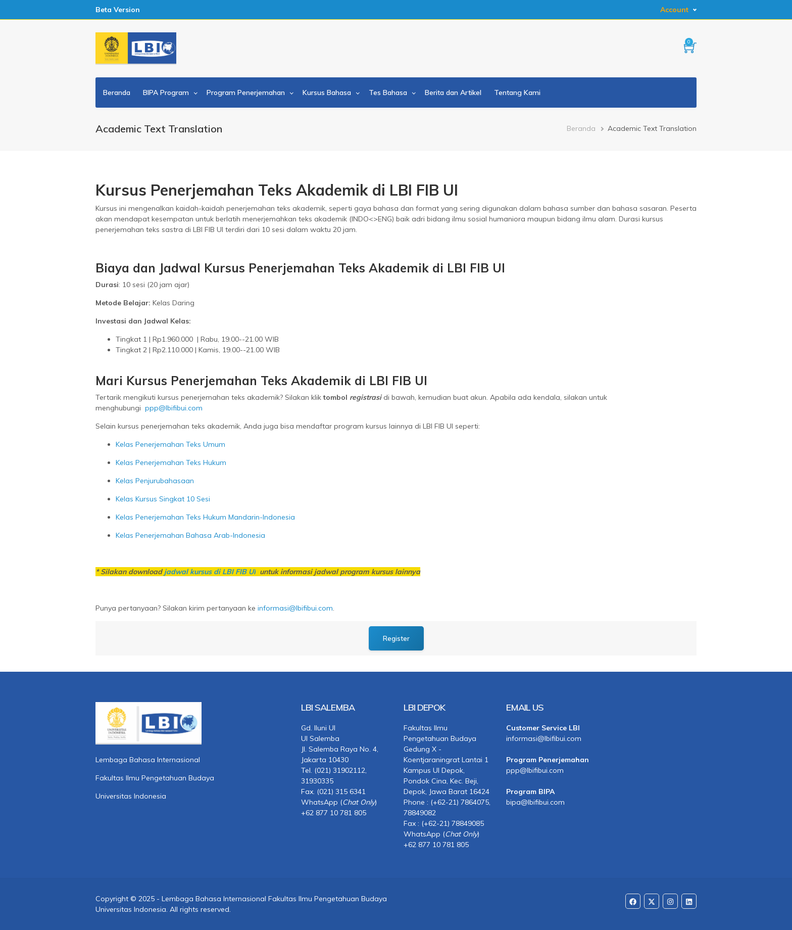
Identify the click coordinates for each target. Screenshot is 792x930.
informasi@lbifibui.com (295, 608)
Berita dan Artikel (453, 92)
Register (396, 638)
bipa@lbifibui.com (535, 802)
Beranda (116, 92)
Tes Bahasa (388, 92)
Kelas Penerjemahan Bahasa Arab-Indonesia (190, 535)
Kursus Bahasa (327, 92)
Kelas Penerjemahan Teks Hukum (171, 462)
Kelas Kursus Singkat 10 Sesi (163, 498)
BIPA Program (166, 92)
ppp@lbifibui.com (174, 407)
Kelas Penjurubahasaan (155, 480)
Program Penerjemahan (246, 92)
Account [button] (674, 9)
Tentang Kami (517, 92)
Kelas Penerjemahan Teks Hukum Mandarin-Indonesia (205, 517)
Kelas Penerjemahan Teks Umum (170, 444)
